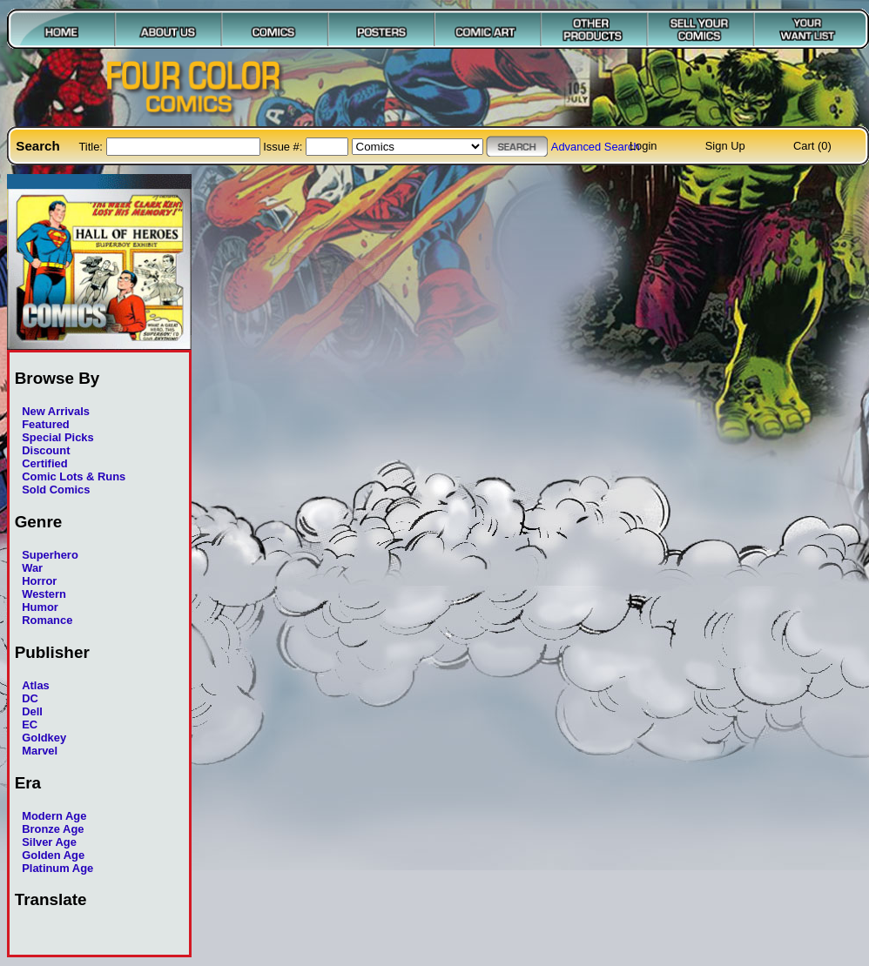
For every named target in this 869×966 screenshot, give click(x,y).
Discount (46, 450)
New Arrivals (56, 411)
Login (643, 145)
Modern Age (54, 815)
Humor (40, 607)
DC (30, 698)
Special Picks (58, 437)
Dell (32, 711)
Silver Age (49, 842)
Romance (47, 620)
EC (29, 724)
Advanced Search (595, 146)
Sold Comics (56, 489)
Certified (44, 463)
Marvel (39, 750)
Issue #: (284, 146)
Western (44, 593)
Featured (46, 424)
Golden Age (53, 855)
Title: (91, 146)
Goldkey (44, 737)
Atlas (36, 685)
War (32, 567)
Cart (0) (812, 145)
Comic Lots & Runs (73, 476)
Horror (39, 580)
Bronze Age (53, 828)
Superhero (50, 554)
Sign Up (725, 145)
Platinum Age (57, 868)
